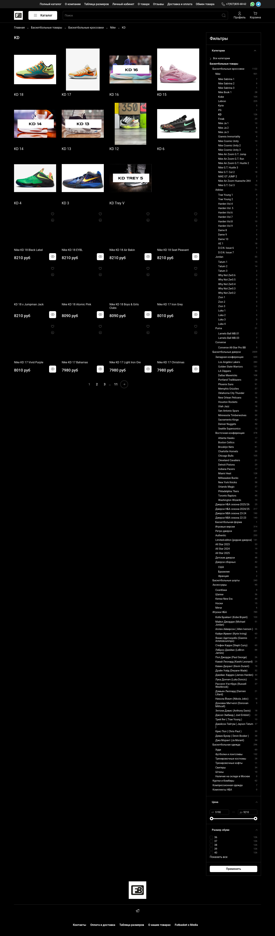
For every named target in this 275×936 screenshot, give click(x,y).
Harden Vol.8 (225, 221)
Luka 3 (222, 319)
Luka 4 (222, 324)
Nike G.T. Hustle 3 (228, 167)
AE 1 (220, 243)
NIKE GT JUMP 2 (227, 176)
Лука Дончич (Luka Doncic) (231, 679)
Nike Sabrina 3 (226, 87)
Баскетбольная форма (228, 522)
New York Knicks (227, 482)
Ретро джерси (223, 531)
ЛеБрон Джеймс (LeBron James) (229, 651)
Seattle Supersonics (229, 428)
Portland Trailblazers (229, 379)
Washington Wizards (229, 500)
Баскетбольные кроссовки (86, 27)
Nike (113, 27)
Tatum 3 (222, 270)
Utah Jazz (223, 406)
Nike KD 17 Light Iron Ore (125, 362)
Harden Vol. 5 (225, 208)
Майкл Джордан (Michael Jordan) (230, 623)
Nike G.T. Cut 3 (226, 185)
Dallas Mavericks (227, 375)
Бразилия (224, 571)
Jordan (219, 256)
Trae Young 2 (225, 199)
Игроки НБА (220, 612)
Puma (218, 328)
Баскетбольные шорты (226, 580)
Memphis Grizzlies (228, 388)
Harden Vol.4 (225, 203)
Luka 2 (222, 315)
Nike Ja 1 (223, 123)
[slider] (211, 818)
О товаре (144, 4)
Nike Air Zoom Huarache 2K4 (234, 180)
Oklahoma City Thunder (231, 393)
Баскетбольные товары (46, 27)
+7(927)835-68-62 (233, 4)
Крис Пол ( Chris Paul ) (228, 731)
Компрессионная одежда (228, 785)
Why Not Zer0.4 (227, 284)
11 (116, 384)
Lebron (222, 101)
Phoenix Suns (225, 384)
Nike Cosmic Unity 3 (229, 149)
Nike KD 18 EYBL (72, 250)
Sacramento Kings (228, 419)
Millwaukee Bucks (228, 478)
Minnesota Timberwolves (232, 415)
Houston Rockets (227, 402)
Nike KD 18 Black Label (28, 250)
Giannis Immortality (229, 136)
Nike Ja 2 (223, 127)
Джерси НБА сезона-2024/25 (232, 509)
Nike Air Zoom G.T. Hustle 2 (233, 163)
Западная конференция (229, 357)
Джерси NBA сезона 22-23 (230, 517)
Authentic (220, 535)
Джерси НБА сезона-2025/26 (232, 504)
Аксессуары (220, 584)
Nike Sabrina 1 (226, 79)
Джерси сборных (225, 562)
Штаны (219, 772)
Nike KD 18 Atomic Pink (76, 304)
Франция (223, 576)
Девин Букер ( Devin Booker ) (232, 735)
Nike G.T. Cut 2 (226, 172)
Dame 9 (222, 234)
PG (220, 110)
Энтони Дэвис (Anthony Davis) (233, 710)
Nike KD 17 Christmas (170, 362)
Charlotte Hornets (228, 451)
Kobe (221, 96)
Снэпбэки (221, 590)
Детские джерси (225, 557)
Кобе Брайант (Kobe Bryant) (231, 617)
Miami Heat (224, 473)
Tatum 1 (222, 262)
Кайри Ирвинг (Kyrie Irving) (231, 633)
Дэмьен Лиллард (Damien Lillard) (230, 693)
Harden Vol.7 (225, 217)
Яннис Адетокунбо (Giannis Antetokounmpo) (231, 640)
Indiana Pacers (226, 469)
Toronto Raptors (227, 495)
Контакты (79, 925)
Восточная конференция (229, 433)
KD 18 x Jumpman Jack (29, 304)
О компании (73, 4)
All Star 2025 (222, 553)
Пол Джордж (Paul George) (231, 657)
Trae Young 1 (225, 194)
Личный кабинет (123, 4)
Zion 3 (221, 306)
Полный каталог (50, 4)
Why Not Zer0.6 (227, 275)
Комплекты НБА (222, 789)
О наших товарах (159, 925)
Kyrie (221, 105)
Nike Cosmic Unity (228, 141)
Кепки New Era (224, 598)
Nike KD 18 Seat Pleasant (173, 250)
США (221, 567)
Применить (233, 869)
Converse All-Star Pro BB (232, 347)
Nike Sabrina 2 (226, 83)
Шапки (219, 594)
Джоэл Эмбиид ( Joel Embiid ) (232, 715)
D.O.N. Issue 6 (226, 248)
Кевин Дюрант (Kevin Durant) (232, 666)
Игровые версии (225, 526)
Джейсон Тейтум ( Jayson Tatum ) (234, 726)
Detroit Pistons (226, 464)
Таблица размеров (96, 4)
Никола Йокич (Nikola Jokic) (232, 698)
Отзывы (158, 4)
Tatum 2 (222, 266)
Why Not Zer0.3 (227, 288)
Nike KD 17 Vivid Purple (28, 362)
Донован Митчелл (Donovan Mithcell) (231, 705)
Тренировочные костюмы (230, 758)
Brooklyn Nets (226, 447)
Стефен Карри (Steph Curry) (231, 645)
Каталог (42, 15)
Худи (218, 749)
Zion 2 (221, 301)
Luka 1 (222, 310)
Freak (221, 118)
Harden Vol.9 (225, 225)
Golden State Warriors (230, 366)
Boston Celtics (226, 442)
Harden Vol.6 (225, 212)
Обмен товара (205, 4)
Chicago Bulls (225, 455)
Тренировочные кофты (229, 763)
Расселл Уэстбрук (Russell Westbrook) (230, 685)
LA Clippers (224, 371)
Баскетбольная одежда (226, 744)
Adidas (219, 189)
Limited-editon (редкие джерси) (233, 540)
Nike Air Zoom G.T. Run (231, 158)
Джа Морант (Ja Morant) (229, 740)
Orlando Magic (226, 486)
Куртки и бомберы (223, 780)
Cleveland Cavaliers (229, 460)
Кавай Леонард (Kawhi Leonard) (234, 661)
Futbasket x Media (186, 925)
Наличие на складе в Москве (232, 776)
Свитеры (220, 767)
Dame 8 (222, 230)
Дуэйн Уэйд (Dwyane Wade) (231, 670)
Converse (220, 342)
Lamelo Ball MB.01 (228, 333)
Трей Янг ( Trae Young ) (228, 719)
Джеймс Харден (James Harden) (234, 675)
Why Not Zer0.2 (227, 293)
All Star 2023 (222, 544)
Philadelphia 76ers (228, 491)
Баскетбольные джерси (227, 352)
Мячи (218, 607)
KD (220, 114)
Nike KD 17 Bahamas (75, 362)
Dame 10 (223, 239)
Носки (219, 603)
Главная (19, 27)
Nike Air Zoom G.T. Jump (232, 154)
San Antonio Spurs (228, 410)
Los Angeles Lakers (229, 362)
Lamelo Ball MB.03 (228, 338)
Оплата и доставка (102, 925)
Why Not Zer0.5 (227, 279)
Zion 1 (221, 297)
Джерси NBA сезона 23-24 (230, 513)
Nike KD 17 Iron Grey (170, 304)
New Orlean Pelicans (229, 397)
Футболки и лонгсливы (229, 754)
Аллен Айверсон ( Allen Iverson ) (234, 629)
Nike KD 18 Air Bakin (122, 250)
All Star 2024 (222, 548)
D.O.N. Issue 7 (226, 252)
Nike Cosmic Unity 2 (229, 145)
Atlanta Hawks (226, 438)
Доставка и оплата (179, 4)
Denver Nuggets (227, 424)
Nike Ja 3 (223, 132)
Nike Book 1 (225, 92)
